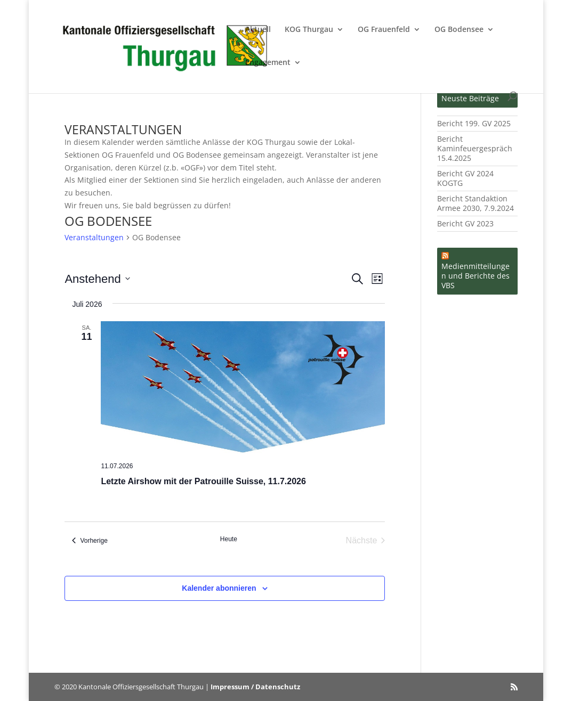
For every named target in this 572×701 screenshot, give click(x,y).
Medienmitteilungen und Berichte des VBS (475, 275)
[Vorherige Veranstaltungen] (89, 541)
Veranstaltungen (94, 237)
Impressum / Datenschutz (255, 686)
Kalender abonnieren (219, 588)
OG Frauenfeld (384, 30)
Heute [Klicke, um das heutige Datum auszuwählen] (228, 539)
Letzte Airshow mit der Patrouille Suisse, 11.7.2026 (203, 481)
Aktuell (258, 30)
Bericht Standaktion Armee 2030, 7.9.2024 (475, 203)
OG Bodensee (459, 30)
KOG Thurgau (309, 30)
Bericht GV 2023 (465, 223)
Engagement (268, 63)
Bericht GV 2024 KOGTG (465, 178)
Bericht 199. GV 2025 (474, 123)
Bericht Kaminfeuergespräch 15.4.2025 (474, 148)
